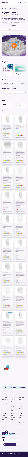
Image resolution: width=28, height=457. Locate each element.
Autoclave (13, 404)
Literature (4, 401)
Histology (21, 401)
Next (25, 70)
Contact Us (13, 415)
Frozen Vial (13, 399)
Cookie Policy (22, 424)
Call (6, 387)
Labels (10, 8)
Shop (6, 8)
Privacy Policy (22, 422)
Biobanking (21, 397)
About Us (4, 415)
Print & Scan (13, 408)
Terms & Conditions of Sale (21, 417)
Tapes (12, 410)
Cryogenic (13, 397)
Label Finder (4, 397)
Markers (12, 406)
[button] (4, 45)
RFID (20, 399)
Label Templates (5, 399)
